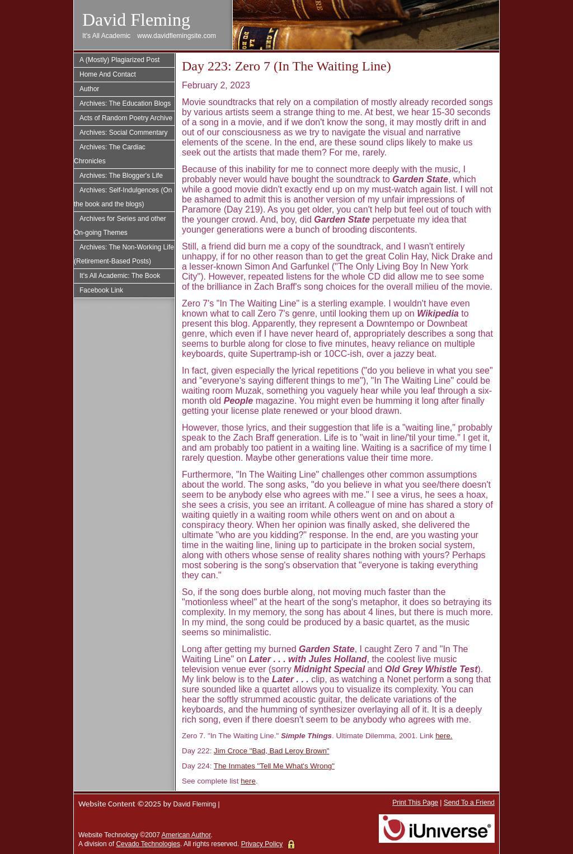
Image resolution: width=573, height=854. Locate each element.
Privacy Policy (262, 844)
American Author (186, 835)
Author (89, 89)
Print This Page (415, 802)
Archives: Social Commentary (123, 132)
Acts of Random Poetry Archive (125, 118)
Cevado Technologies (148, 844)
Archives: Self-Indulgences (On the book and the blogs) (123, 197)
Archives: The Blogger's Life (121, 176)
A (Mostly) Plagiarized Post (119, 60)
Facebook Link (101, 290)
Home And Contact (107, 74)
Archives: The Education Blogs (125, 103)
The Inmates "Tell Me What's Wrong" (274, 766)
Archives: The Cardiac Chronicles (109, 154)
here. (443, 736)
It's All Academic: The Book (119, 276)
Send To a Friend (469, 802)
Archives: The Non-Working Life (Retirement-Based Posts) (124, 254)
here (248, 781)
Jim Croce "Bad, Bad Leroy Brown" (272, 751)
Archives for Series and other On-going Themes (120, 226)
